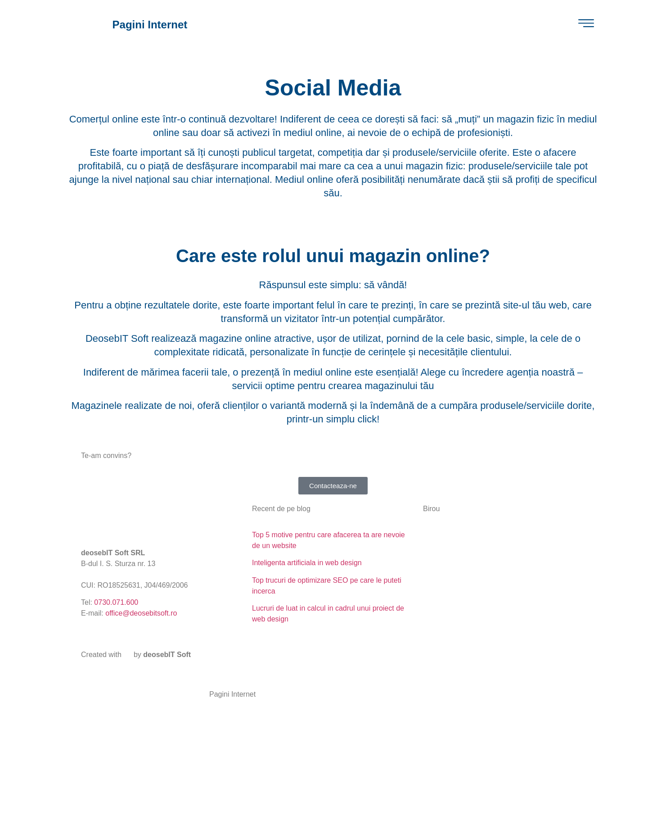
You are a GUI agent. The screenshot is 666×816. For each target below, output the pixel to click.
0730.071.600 (116, 602)
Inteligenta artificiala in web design (307, 563)
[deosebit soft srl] (504, 563)
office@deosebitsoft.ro (141, 613)
